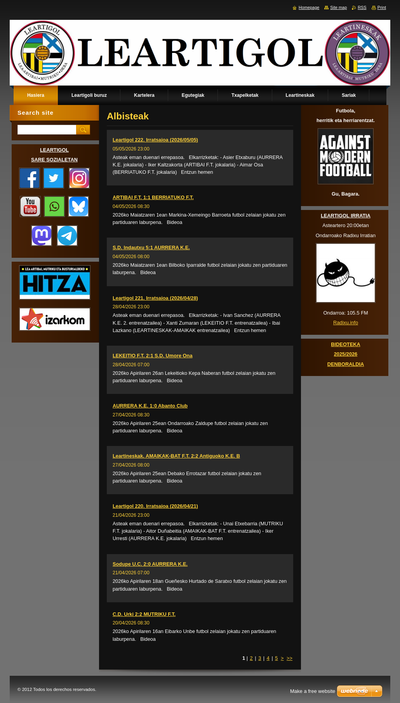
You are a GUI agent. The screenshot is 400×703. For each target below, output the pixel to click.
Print (381, 7)
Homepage (309, 7)
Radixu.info (345, 322)
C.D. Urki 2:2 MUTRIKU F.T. (144, 614)
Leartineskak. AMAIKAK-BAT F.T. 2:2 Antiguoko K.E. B (176, 456)
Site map (338, 7)
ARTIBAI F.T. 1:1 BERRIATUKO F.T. (153, 197)
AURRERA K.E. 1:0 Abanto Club (150, 406)
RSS (362, 7)
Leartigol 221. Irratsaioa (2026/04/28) (155, 298)
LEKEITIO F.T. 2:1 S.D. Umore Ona (153, 355)
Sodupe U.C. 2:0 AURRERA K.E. (150, 564)
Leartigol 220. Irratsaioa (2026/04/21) (155, 506)
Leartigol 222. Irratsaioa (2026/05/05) (155, 140)
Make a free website (312, 691)
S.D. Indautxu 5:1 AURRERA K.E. (151, 247)
